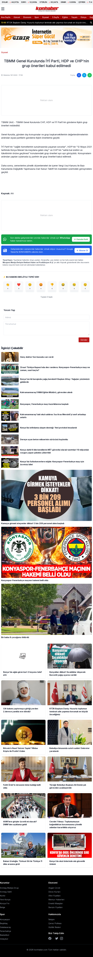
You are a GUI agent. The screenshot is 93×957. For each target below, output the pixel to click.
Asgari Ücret (54, 888)
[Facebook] (49, 938)
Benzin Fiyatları (55, 907)
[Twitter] (56, 938)
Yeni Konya (5, 899)
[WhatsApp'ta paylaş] (89, 75)
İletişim (51, 919)
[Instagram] (61, 938)
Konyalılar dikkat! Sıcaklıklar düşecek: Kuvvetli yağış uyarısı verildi (34, 22)
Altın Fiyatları (54, 895)
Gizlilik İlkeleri (54, 927)
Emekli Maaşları (55, 903)
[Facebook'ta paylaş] (79, 75)
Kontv (2, 895)
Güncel (17, 17)
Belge (2, 907)
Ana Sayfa (5, 17)
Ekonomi (27, 17)
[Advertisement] (46, 100)
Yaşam (74, 17)
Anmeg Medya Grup (9, 888)
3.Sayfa (55, 17)
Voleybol (4, 939)
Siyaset (45, 17)
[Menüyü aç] (2, 9)
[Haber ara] (91, 22)
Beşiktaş (4, 923)
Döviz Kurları (54, 892)
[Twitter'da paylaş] (84, 75)
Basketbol (4, 935)
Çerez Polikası (55, 923)
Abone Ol (82, 250)
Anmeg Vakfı (6, 892)
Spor (37, 17)
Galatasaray (5, 927)
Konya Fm (4, 903)
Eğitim (65, 17)
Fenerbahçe (5, 931)
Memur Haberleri (56, 899)
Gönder (84, 340)
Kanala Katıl (81, 239)
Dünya (83, 17)
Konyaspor (5, 919)
